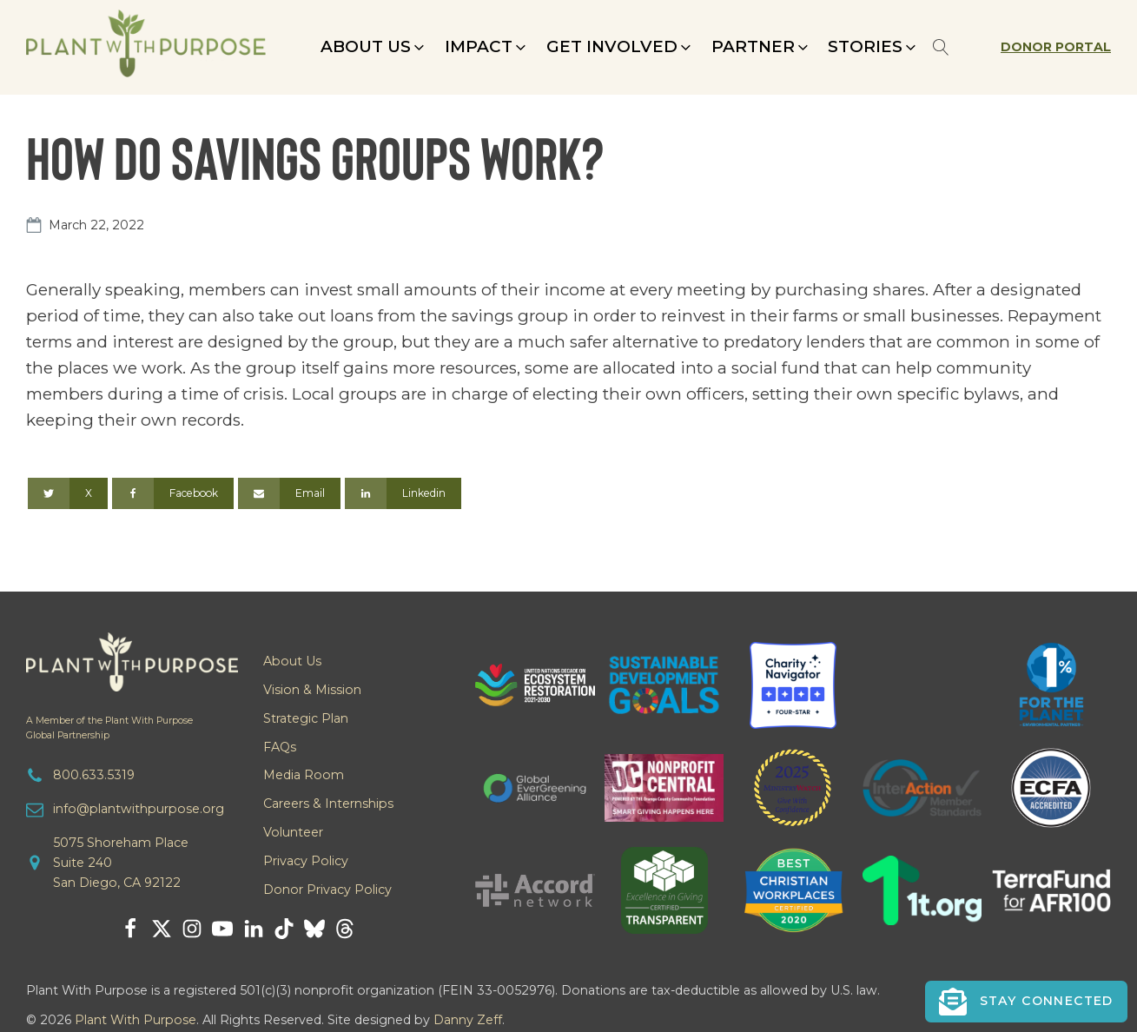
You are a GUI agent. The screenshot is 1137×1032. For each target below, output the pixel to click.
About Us (292, 661)
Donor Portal (1056, 47)
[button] (374, 47)
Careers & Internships (328, 803)
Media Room (303, 775)
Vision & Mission (312, 690)
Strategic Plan (305, 718)
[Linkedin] (403, 493)
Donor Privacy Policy (327, 889)
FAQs (279, 747)
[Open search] (941, 47)
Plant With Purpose (135, 1020)
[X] (68, 493)
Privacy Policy (305, 861)
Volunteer (293, 832)
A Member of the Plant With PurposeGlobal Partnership (109, 728)
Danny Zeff (467, 1020)
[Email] (289, 493)
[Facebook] (173, 493)
